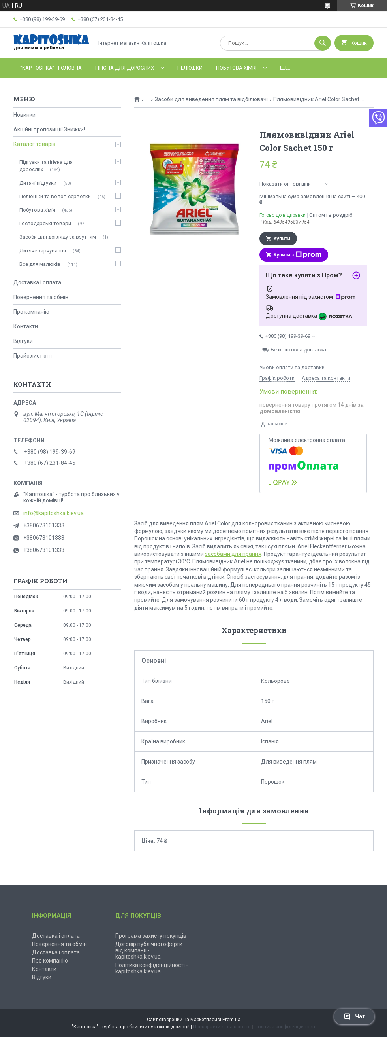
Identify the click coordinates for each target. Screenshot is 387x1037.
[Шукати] (322, 43)
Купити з (297, 254)
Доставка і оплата (37, 282)
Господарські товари (45, 223)
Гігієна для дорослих (124, 68)
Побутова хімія (236, 68)
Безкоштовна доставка (298, 350)
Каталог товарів (34, 144)
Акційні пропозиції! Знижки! (49, 129)
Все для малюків (39, 264)
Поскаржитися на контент (222, 1026)
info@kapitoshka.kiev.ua (53, 513)
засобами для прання (233, 554)
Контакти (25, 326)
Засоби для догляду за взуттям (57, 237)
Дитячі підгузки (37, 183)
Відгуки (23, 341)
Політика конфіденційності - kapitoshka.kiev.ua (151, 968)
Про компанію (31, 312)
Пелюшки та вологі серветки (55, 196)
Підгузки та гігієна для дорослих (46, 165)
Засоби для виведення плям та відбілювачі (211, 99)
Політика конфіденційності (285, 1026)
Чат (354, 1016)
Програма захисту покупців (150, 936)
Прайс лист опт (33, 356)
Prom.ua (231, 1019)
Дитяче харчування (42, 251)
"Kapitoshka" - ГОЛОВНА (51, 68)
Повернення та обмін (40, 297)
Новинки (24, 115)
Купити (282, 238)
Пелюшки (190, 68)
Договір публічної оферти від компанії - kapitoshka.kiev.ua (148, 950)
